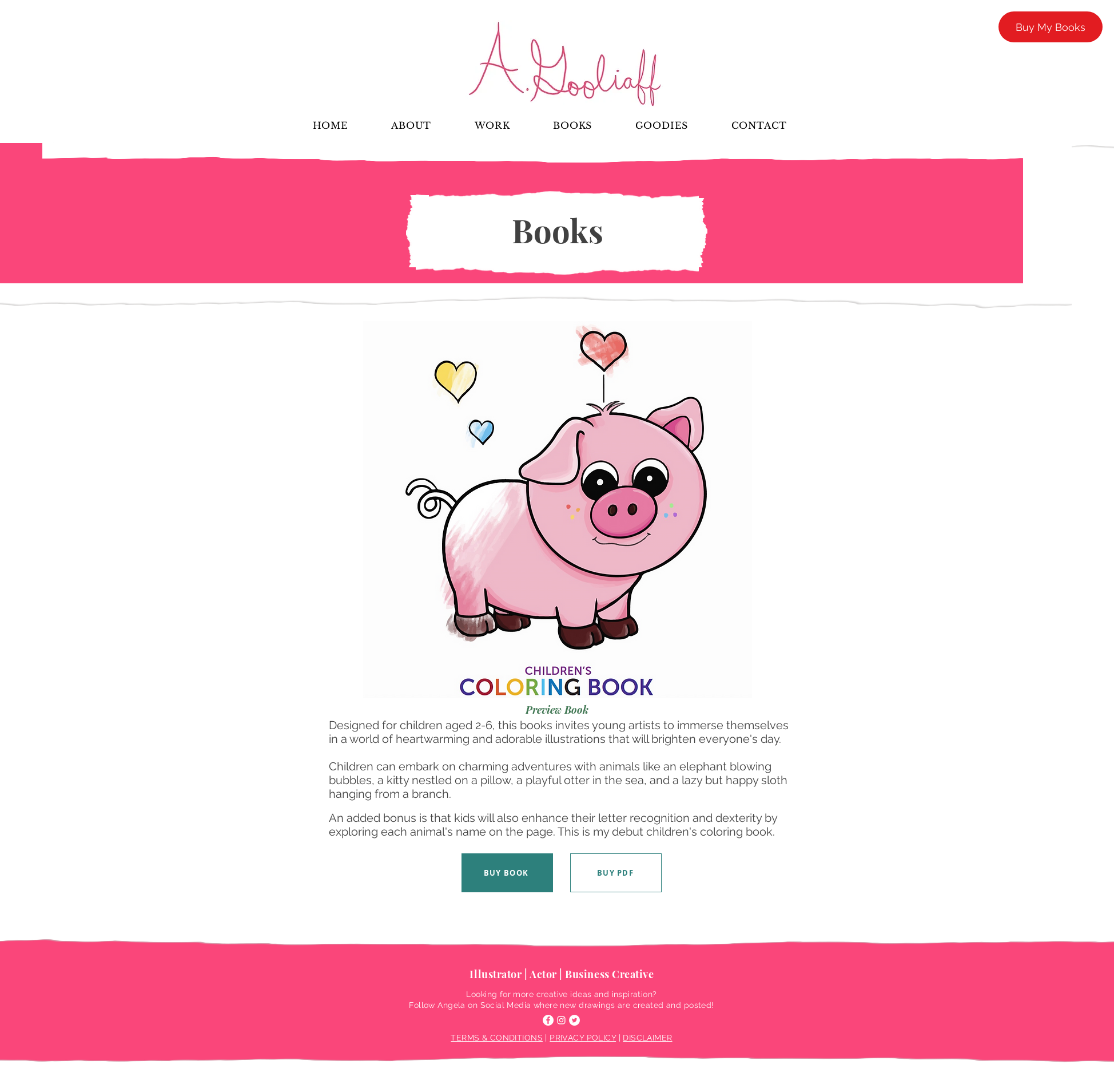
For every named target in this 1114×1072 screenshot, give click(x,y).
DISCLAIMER (647, 1037)
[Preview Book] (557, 709)
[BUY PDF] (616, 872)
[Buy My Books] (1050, 26)
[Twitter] (574, 1020)
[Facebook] (548, 1020)
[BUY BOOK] (507, 872)
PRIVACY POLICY (583, 1037)
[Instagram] (561, 1020)
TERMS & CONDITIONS (497, 1037)
